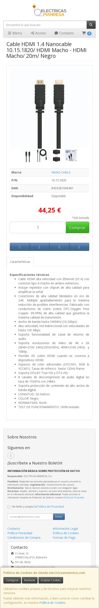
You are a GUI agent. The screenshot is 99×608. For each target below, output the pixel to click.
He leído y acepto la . (38, 506)
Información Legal (65, 529)
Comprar (77, 227)
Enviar (58, 516)
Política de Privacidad (73, 497)
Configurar (12, 580)
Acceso (38, 33)
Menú (14, 33)
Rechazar (29, 580)
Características (20, 262)
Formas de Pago (64, 537)
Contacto (64, 33)
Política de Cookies (52, 603)
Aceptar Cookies (51, 580)
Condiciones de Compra (23, 537)
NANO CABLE (61, 172)
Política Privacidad (19, 533)
